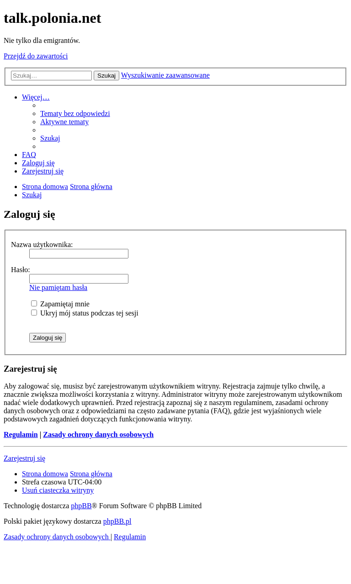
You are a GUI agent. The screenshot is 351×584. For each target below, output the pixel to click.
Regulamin (21, 434)
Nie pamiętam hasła (58, 287)
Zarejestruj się (24, 458)
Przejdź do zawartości (36, 56)
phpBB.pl (117, 521)
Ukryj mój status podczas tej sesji (84, 313)
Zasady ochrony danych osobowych (98, 434)
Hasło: (20, 270)
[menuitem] (75, 113)
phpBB (81, 506)
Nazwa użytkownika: (42, 244)
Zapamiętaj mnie (60, 304)
